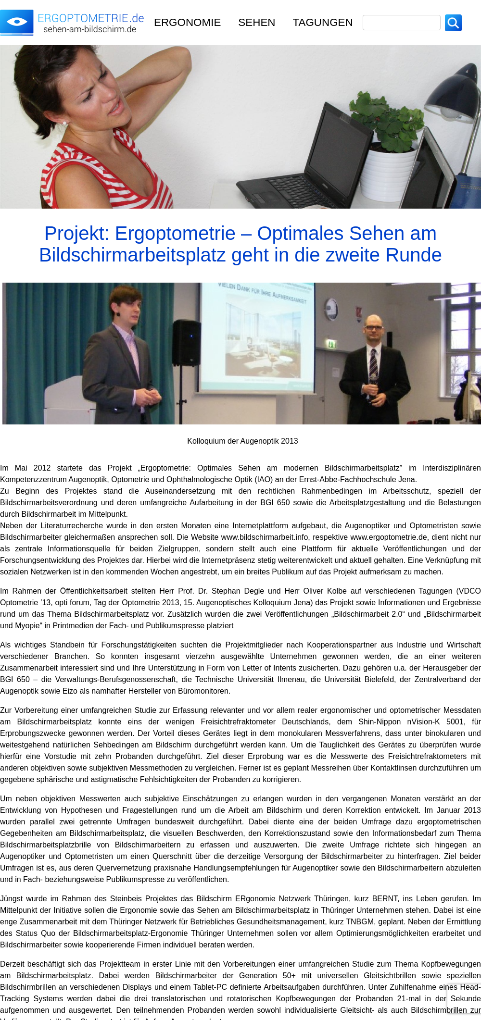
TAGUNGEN (323, 22)
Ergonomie (187, 22)
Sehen (256, 22)
